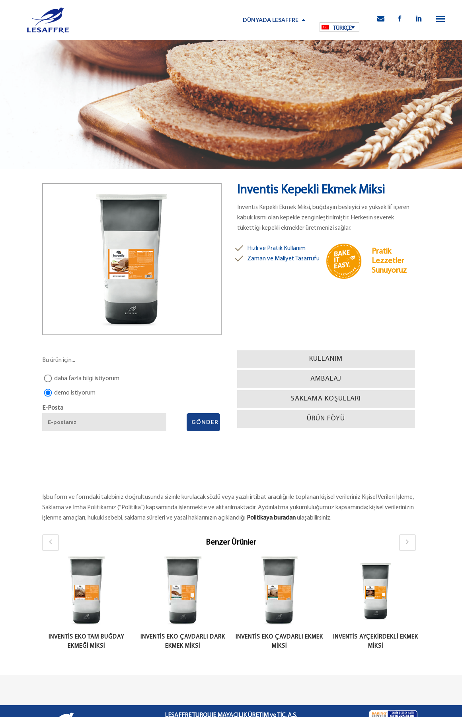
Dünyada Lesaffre (270, 19)
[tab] (326, 359)
